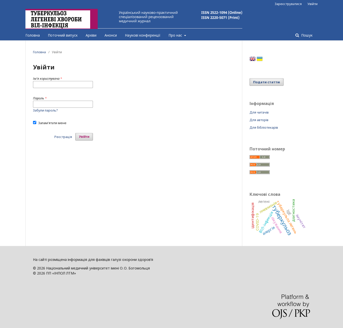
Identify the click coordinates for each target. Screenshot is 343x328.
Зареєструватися (288, 4)
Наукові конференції (142, 35)
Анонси (111, 35)
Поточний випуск (63, 35)
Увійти (312, 4)
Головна (32, 35)
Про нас (175, 35)
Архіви (91, 35)
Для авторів (259, 120)
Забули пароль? (45, 110)
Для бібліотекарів (264, 127)
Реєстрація (63, 136)
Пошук (306, 35)
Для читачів (259, 112)
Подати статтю (266, 82)
